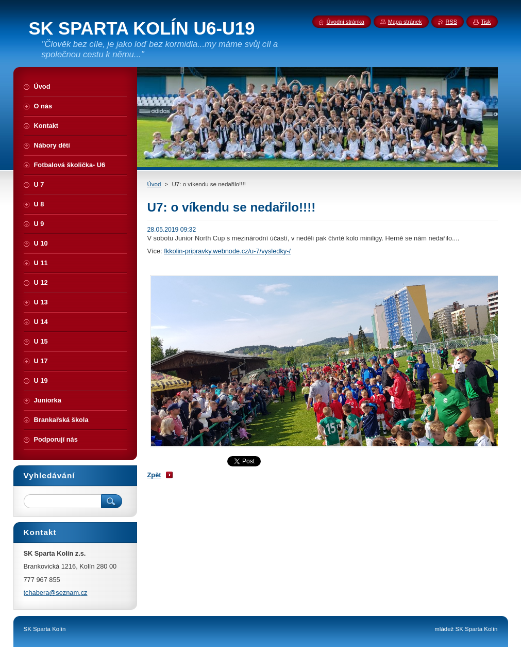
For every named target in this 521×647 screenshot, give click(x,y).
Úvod (154, 184)
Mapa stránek (405, 22)
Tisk (486, 22)
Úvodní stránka (345, 22)
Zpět (154, 475)
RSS (451, 22)
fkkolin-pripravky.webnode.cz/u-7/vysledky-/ (227, 251)
